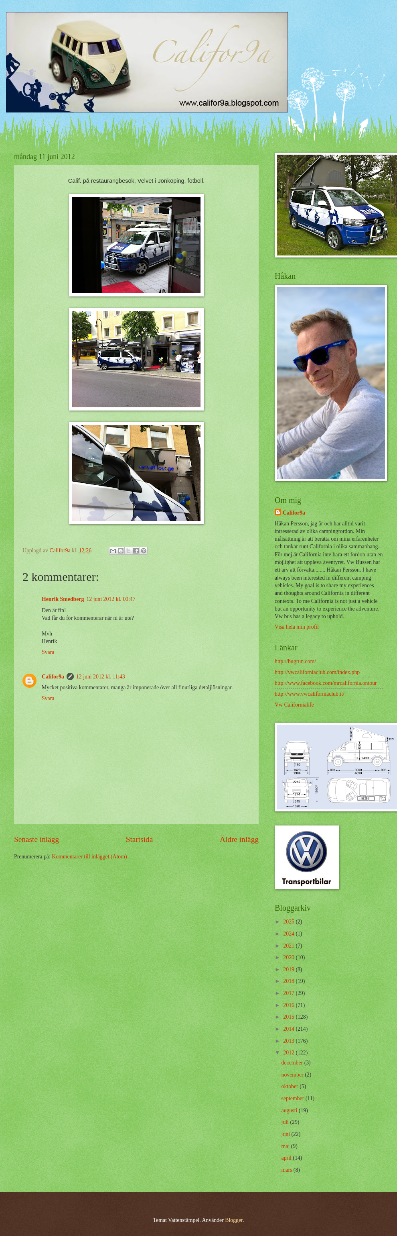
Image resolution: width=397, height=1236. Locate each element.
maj (286, 1146)
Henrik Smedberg (63, 599)
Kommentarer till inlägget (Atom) (89, 857)
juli (286, 1122)
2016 (289, 1005)
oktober (291, 1086)
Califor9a (53, 677)
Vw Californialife (294, 705)
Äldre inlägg (239, 839)
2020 (289, 957)
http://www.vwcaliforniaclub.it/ (309, 694)
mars (288, 1170)
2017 (289, 993)
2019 (289, 969)
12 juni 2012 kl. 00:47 (110, 599)
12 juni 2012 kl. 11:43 (100, 677)
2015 (289, 1017)
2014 (289, 1029)
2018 (289, 981)
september (294, 1098)
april (287, 1158)
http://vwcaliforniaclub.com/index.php (317, 672)
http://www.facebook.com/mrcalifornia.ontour (326, 683)
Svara (48, 652)
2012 (289, 1053)
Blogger (234, 1220)
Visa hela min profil (297, 627)
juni (287, 1134)
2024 (289, 934)
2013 (289, 1041)
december (293, 1063)
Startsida (139, 839)
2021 (289, 946)
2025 (289, 922)
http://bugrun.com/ (295, 661)
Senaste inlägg (36, 839)
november (293, 1075)
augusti (290, 1110)
